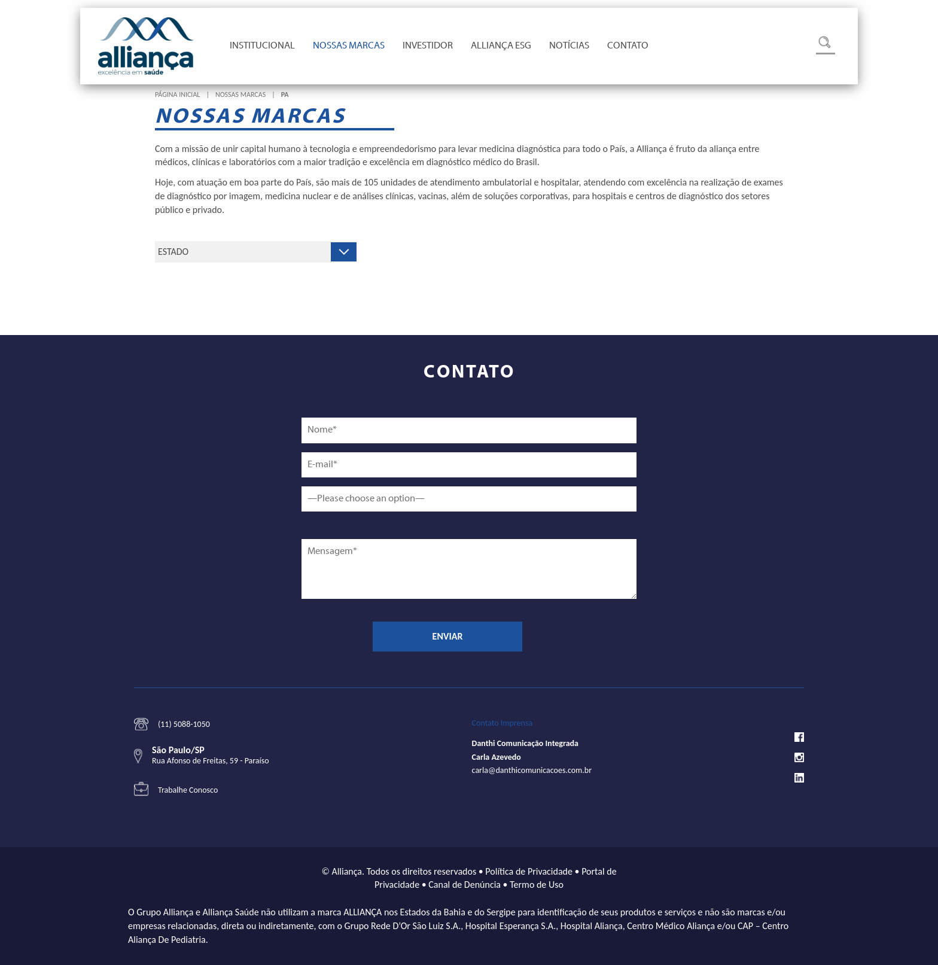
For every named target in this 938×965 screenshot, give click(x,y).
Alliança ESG (501, 46)
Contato (627, 46)
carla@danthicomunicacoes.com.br (532, 770)
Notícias (569, 46)
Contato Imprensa (502, 723)
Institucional (262, 46)
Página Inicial (177, 94)
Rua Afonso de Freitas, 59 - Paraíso (210, 761)
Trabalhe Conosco (188, 790)
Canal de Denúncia (464, 884)
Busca (825, 45)
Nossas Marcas (349, 46)
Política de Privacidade (528, 871)
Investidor (428, 46)
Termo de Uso (537, 884)
